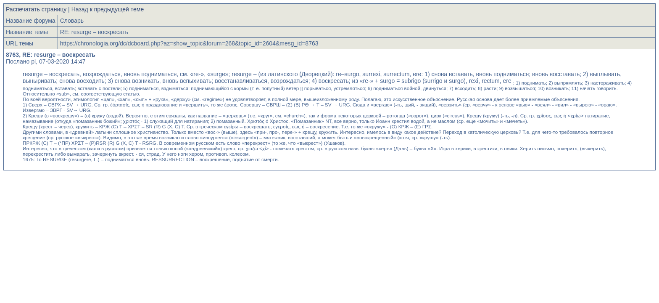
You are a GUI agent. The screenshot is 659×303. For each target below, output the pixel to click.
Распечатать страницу (36, 9)
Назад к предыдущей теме (107, 9)
